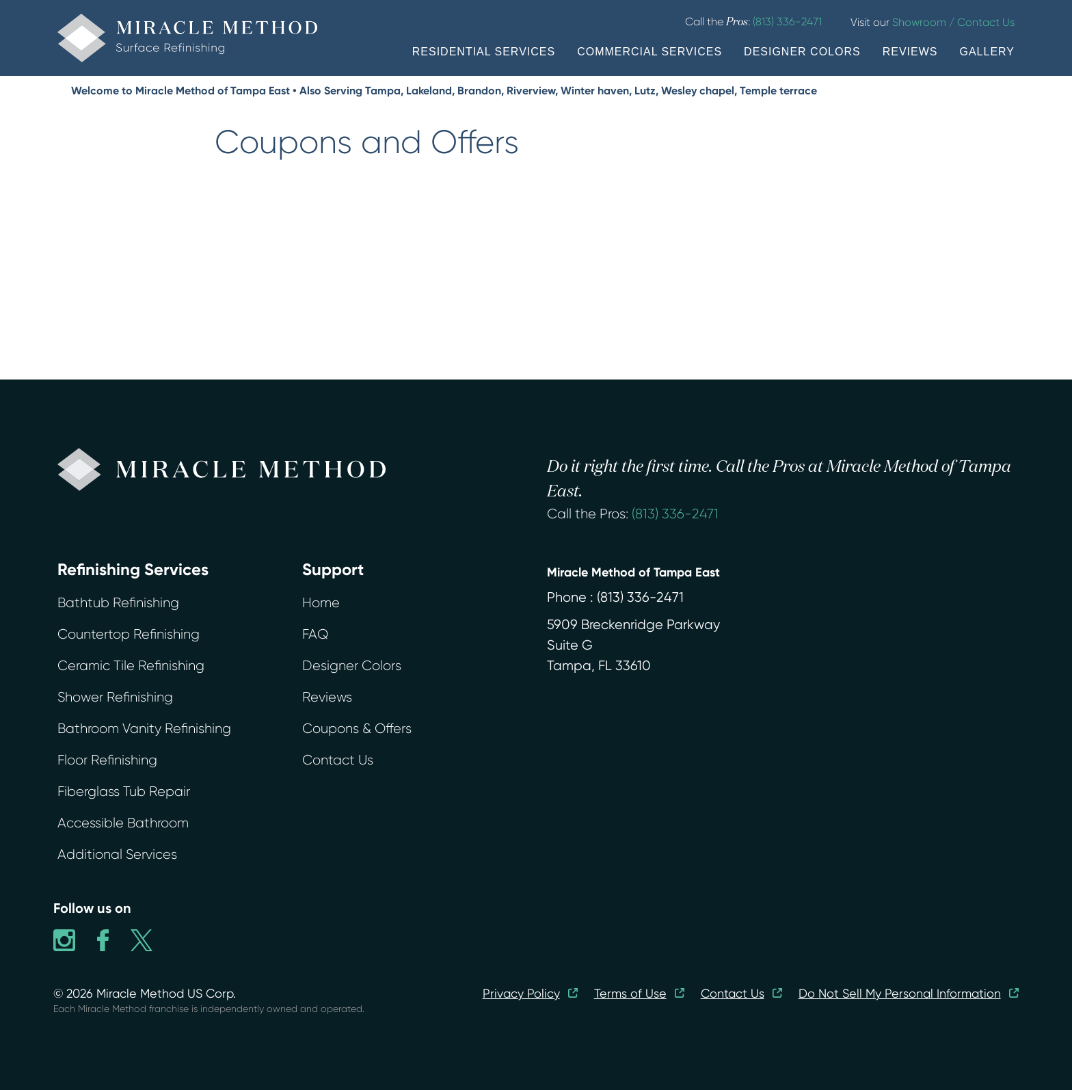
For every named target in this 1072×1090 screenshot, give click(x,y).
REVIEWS (910, 51)
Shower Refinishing (115, 697)
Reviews (327, 697)
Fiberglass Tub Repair (123, 791)
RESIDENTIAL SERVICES (483, 51)
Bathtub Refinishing (118, 603)
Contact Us (337, 760)
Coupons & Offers (357, 728)
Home (321, 603)
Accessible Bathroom (123, 823)
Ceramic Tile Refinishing (130, 666)
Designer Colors (351, 666)
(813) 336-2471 (675, 514)
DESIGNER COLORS (802, 51)
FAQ (315, 634)
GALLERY (987, 51)
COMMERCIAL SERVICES (649, 51)
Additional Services (117, 854)
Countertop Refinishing (128, 634)
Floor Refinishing (107, 760)
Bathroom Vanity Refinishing (144, 728)
